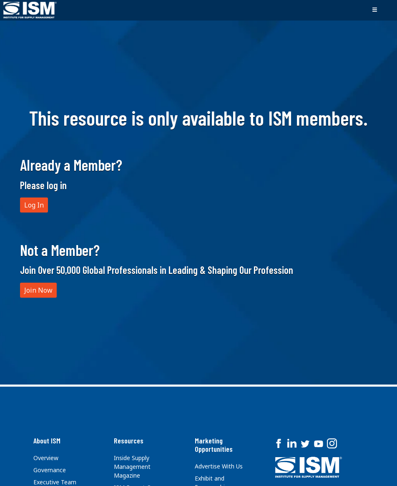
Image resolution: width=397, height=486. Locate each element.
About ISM (46, 440)
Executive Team (54, 482)
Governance (49, 470)
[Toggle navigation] (374, 10)
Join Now (38, 290)
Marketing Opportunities (214, 444)
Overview (45, 458)
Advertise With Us (219, 466)
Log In (34, 205)
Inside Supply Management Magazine (132, 466)
